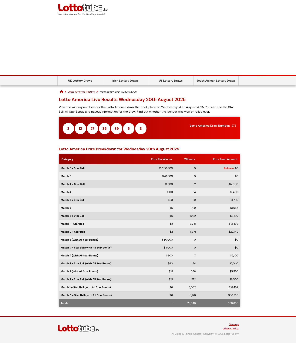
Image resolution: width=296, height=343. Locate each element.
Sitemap (234, 324)
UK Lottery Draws (80, 81)
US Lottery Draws (171, 81)
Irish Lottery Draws (125, 81)
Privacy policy (231, 328)
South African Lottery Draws (216, 81)
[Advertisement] (148, 46)
